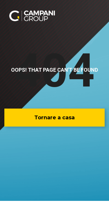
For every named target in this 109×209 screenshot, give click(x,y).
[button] (54, 118)
